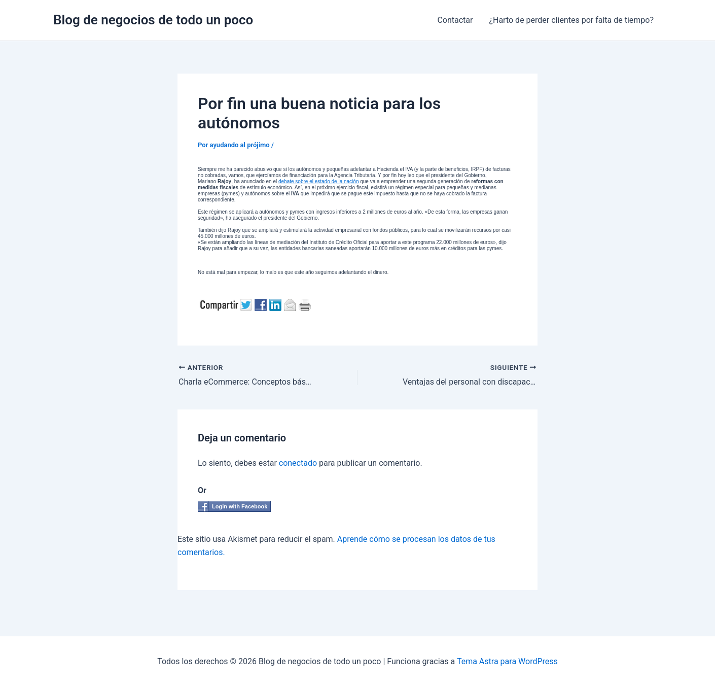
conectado (298, 463)
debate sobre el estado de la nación (318, 181)
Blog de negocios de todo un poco (153, 19)
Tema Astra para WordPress (507, 661)
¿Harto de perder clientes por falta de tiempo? (571, 20)
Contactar (455, 20)
